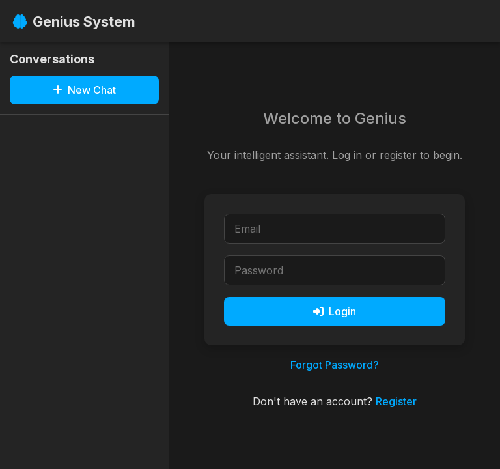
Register (396, 401)
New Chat (84, 89)
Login (334, 311)
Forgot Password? (334, 364)
